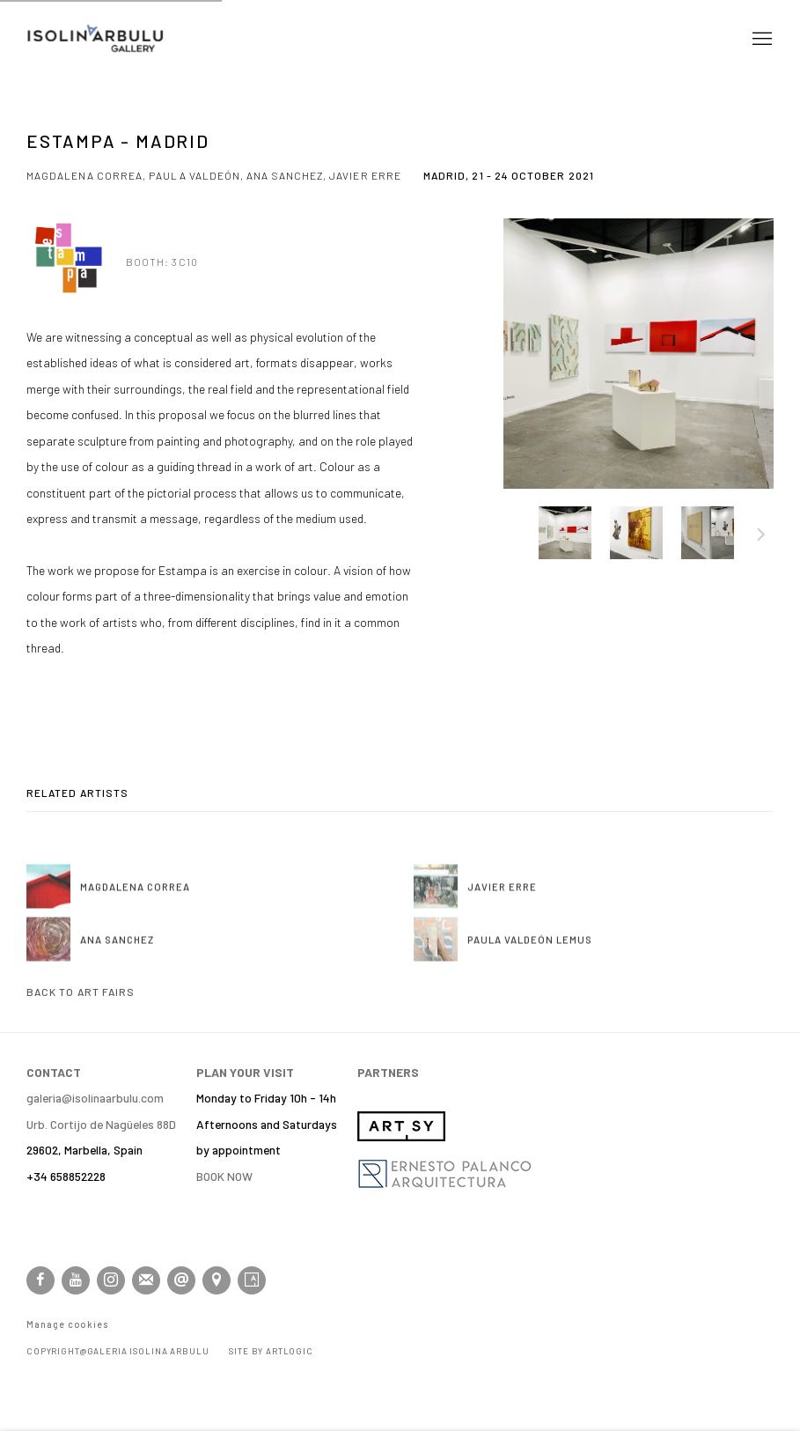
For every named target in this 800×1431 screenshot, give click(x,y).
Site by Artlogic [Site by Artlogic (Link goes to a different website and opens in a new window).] (271, 1351)
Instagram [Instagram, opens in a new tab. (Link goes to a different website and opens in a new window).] (111, 1280)
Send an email (181, 1280)
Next (761, 537)
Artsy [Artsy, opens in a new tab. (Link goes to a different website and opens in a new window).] (252, 1280)
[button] (565, 532)
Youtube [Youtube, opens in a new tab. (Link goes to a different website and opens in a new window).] (76, 1280)
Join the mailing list (146, 1280)
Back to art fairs (80, 991)
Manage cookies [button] (67, 1324)
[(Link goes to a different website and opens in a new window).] (401, 1136)
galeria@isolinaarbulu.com (95, 1097)
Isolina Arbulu (96, 39)
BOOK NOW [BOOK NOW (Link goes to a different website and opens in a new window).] (224, 1176)
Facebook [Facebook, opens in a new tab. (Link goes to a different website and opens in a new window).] (40, 1280)
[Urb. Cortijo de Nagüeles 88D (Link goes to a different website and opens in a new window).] (101, 1124)
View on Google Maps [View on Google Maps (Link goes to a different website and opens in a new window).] (216, 1280)
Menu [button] (760, 39)
